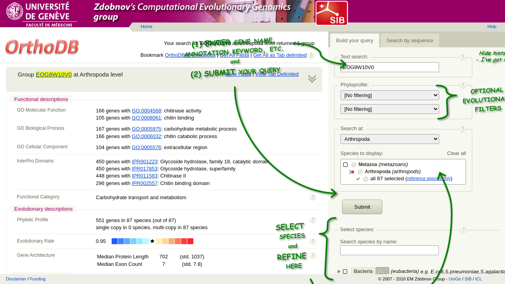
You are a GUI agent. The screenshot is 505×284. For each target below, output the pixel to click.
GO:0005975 (146, 129)
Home (146, 26)
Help (491, 26)
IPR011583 (144, 176)
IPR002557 (144, 183)
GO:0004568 (146, 111)
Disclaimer (16, 279)
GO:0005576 (146, 147)
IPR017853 (144, 169)
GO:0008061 (146, 118)
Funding (38, 279)
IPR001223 (144, 161)
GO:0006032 (146, 136)
